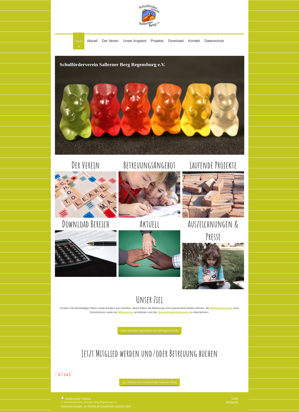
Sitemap (86, 398)
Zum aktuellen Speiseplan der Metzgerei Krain (149, 330)
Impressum (67, 405)
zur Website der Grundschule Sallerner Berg (149, 382)
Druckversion (71, 398)
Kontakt (78, 405)
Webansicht (232, 401)
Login (235, 398)
